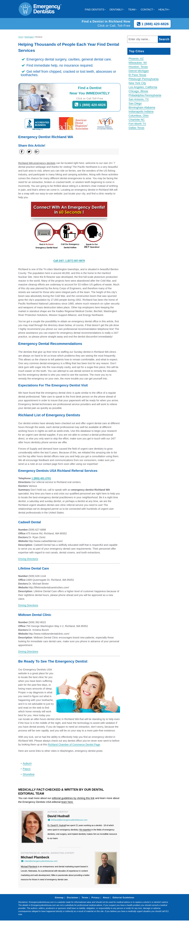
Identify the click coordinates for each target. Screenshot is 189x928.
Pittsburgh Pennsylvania (144, 79)
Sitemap (59, 897)
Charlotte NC (137, 119)
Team (131, 9)
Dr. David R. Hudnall (57, 825)
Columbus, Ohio (139, 115)
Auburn (27, 763)
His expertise (85, 830)
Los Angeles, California (143, 87)
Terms (85, 897)
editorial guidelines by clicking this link (73, 798)
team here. (67, 802)
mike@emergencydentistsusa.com (39, 861)
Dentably (116, 9)
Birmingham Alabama (142, 107)
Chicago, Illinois (138, 91)
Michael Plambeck (29, 866)
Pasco (27, 768)
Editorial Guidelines (123, 897)
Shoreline (29, 774)
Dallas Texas (136, 127)
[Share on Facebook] (22, 151)
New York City (137, 83)
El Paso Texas (137, 74)
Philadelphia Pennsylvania (145, 95)
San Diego (135, 103)
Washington (29, 37)
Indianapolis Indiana (141, 111)
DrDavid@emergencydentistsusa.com (67, 820)
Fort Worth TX (137, 123)
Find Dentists (94, 9)
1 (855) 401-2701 (41, 478)
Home (20, 37)
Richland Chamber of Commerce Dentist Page (74, 744)
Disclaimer (72, 897)
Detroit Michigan (139, 70)
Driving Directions (28, 558)
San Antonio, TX (139, 99)
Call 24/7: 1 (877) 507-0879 (69, 260)
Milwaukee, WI (138, 62)
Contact (147, 9)
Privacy (96, 897)
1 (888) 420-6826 (152, 24)
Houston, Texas (138, 66)
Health (163, 9)
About (106, 897)
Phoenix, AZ (136, 58)
